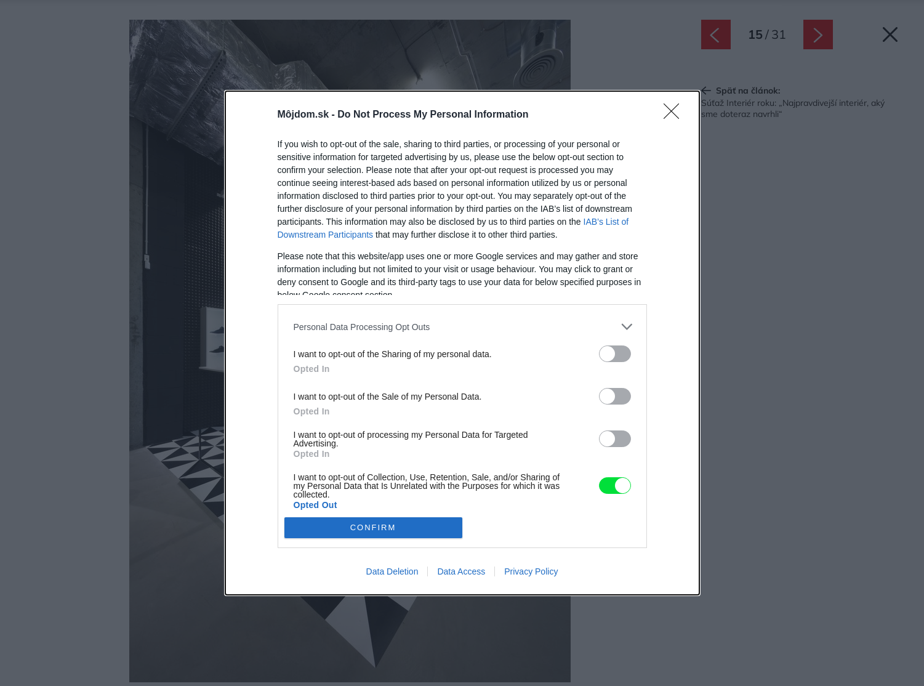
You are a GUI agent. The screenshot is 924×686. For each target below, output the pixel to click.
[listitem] (462, 326)
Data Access (461, 571)
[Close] (675, 115)
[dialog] (462, 342)
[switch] (615, 353)
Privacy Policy (531, 571)
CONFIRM (373, 527)
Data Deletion (392, 571)
